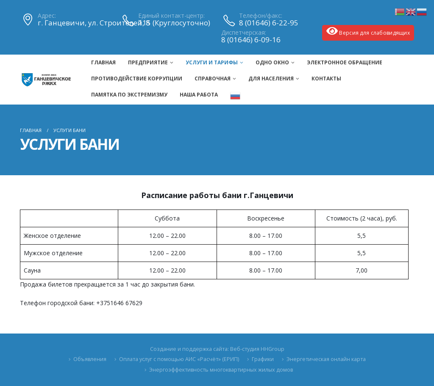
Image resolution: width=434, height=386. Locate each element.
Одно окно (272, 62)
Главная (103, 62)
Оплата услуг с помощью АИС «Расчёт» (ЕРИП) (179, 359)
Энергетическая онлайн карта (326, 359)
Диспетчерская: (243, 33)
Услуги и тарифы (212, 62)
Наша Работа (199, 94)
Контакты (326, 78)
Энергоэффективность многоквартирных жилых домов (221, 369)
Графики (263, 359)
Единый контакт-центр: (171, 16)
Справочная (213, 78)
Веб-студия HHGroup (257, 349)
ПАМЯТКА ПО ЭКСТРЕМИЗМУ (129, 94)
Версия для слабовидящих (368, 31)
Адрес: (47, 16)
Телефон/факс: (260, 16)
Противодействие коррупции (136, 78)
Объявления (89, 359)
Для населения (271, 78)
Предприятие (148, 62)
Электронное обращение (344, 62)
